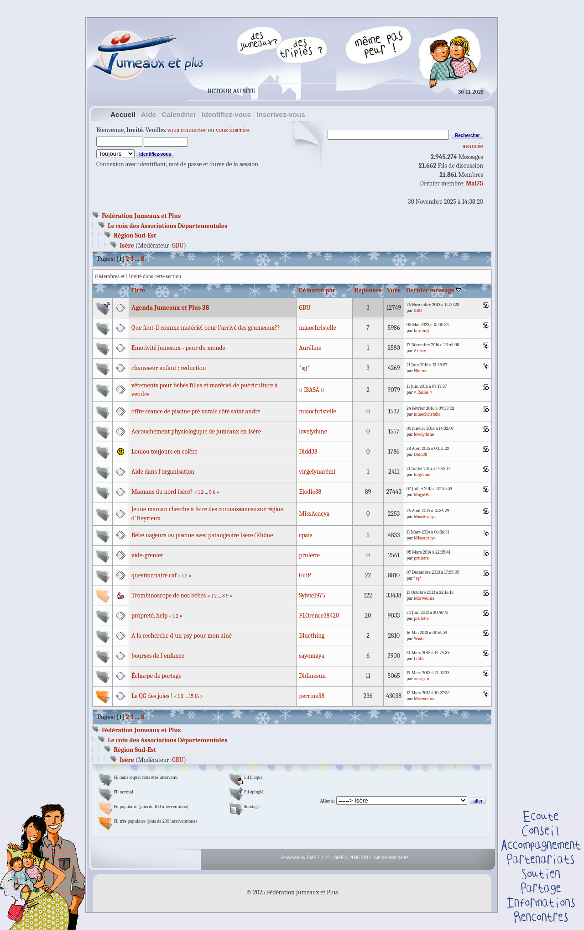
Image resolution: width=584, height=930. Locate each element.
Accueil (123, 114)
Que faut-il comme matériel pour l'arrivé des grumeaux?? (205, 328)
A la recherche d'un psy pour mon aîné (181, 635)
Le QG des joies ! (151, 696)
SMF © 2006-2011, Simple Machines (371, 857)
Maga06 (421, 494)
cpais (305, 535)
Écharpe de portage (156, 676)
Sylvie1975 (312, 595)
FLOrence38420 (319, 615)
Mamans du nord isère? (162, 492)
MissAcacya (314, 514)
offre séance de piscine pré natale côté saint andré (196, 411)
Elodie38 (310, 492)
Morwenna (424, 598)
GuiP (305, 575)
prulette (309, 555)
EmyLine (422, 474)
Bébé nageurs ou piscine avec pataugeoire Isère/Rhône (202, 535)
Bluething (311, 635)
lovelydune (313, 431)
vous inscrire (232, 130)
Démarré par (316, 290)
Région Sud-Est (135, 235)
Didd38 (308, 451)
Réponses (368, 290)
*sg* (304, 368)
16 (196, 696)
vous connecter (187, 130)
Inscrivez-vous (280, 114)
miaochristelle (317, 328)
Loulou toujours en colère (164, 451)
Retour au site (231, 91)
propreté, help (149, 615)
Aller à (327, 801)
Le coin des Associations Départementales (167, 226)
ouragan (421, 679)
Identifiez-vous (226, 114)
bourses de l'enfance (157, 656)
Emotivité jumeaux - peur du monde (178, 348)
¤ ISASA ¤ (311, 390)
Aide (148, 114)
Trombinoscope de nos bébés (168, 595)
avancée (473, 146)
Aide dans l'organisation (162, 472)
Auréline (310, 348)
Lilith (419, 658)
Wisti (418, 638)
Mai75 (474, 183)
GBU (177, 245)
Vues (394, 290)
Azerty (420, 351)
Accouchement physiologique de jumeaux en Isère (196, 431)
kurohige (422, 330)
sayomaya (311, 656)
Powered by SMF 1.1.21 (306, 857)
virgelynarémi (317, 472)
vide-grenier (147, 555)
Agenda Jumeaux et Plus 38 (170, 308)
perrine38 (311, 696)
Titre (138, 290)
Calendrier (179, 114)
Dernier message (433, 290)
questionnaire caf (154, 575)
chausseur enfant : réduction (168, 368)
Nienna (421, 371)
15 (191, 696)
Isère (127, 245)
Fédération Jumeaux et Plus (141, 216)
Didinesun (312, 676)
